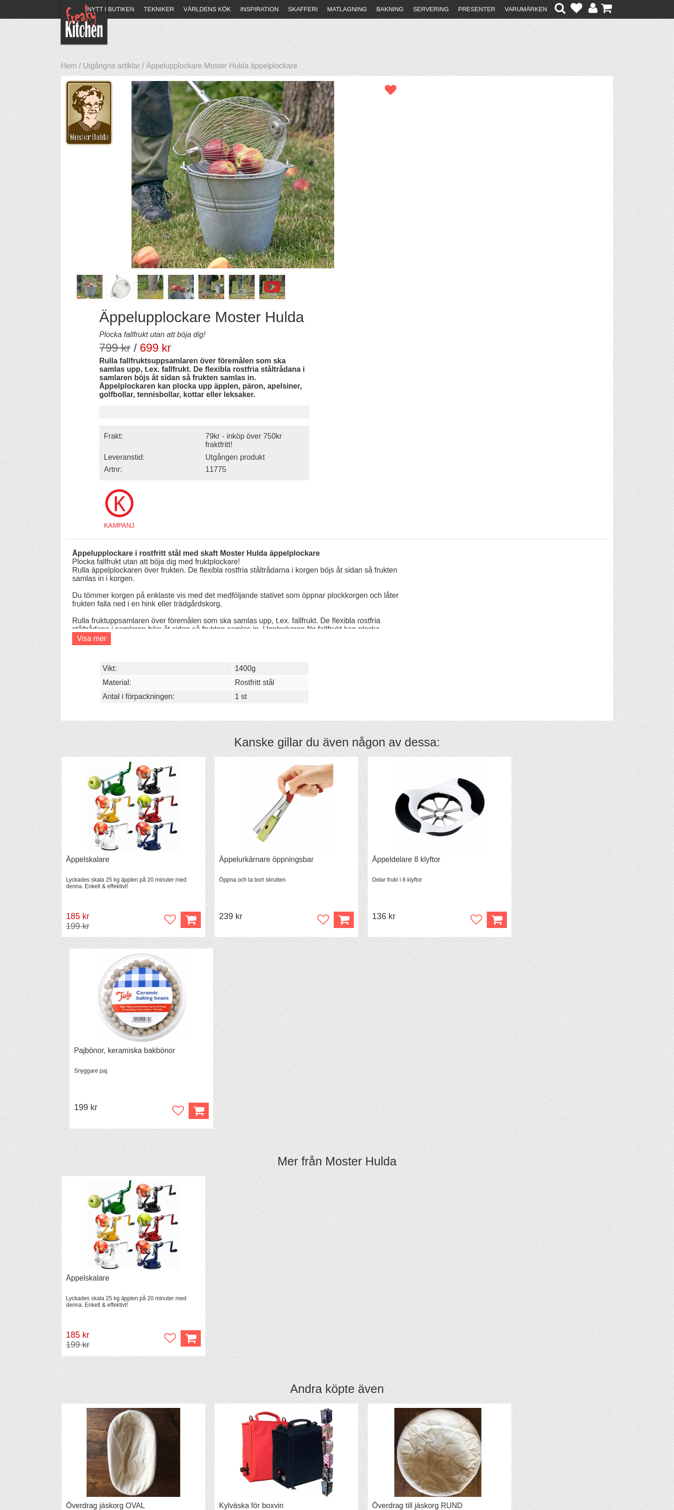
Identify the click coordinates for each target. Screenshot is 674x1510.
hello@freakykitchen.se (302, 1478)
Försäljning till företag (101, 1417)
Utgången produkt (534, 251)
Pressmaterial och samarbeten (354, 1401)
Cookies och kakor (334, 1409)
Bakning (390, 9)
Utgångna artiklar (111, 66)
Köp (177, 649)
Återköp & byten (92, 1408)
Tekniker (159, 9)
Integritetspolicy (91, 1425)
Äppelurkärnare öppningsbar (253, 589)
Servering (430, 9)
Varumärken (526, 9)
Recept (211, 1391)
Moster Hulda (360, 700)
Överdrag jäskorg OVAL (105, 1046)
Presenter (476, 9)
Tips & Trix (216, 1400)
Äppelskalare (88, 589)
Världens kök (207, 9)
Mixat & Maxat (222, 1408)
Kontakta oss (87, 1391)
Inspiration (259, 9)
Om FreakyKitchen (334, 1392)
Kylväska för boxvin (238, 1046)
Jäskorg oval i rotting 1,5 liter (534, 1046)
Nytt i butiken (110, 9)
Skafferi (303, 9)
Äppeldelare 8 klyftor (380, 589)
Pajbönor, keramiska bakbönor (536, 589)
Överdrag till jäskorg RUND (391, 1046)
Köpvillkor (82, 1400)
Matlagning (347, 9)
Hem (69, 66)
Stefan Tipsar (221, 1417)
